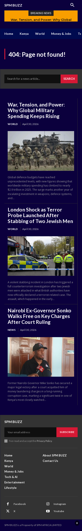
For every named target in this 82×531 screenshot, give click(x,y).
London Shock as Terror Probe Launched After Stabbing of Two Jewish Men (40, 215)
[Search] (69, 79)
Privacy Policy (44, 440)
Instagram (60, 504)
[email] (30, 432)
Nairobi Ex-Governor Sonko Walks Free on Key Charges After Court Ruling (39, 316)
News (12, 329)
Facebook (20, 504)
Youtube (59, 511)
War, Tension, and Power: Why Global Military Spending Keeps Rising (36, 110)
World (13, 124)
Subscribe (67, 432)
